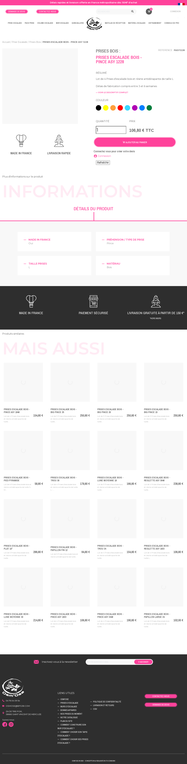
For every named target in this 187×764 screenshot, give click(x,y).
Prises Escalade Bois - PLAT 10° (17, 546)
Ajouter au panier (135, 141)
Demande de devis (16, 11)
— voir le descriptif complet (112, 92)
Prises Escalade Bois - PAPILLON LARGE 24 (157, 614)
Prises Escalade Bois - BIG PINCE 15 (157, 410)
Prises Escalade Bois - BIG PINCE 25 (64, 410)
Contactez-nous (47, 11)
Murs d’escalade (68, 705)
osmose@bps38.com (18, 705)
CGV (95, 708)
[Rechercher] (116, 11)
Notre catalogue (69, 716)
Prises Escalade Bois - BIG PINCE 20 (110, 410)
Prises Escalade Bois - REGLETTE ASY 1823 (157, 546)
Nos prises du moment (71, 713)
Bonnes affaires (68, 709)
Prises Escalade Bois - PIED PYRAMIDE (17, 478)
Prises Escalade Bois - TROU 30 (64, 478)
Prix (132, 120)
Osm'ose (64, 698)
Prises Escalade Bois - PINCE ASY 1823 (64, 614)
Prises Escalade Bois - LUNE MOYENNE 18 (110, 478)
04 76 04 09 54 (13, 699)
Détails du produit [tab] (93, 208)
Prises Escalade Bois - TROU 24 (110, 546)
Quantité (102, 120)
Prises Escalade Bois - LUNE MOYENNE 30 (17, 614)
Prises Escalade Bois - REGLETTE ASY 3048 (157, 478)
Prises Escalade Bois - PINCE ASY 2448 (110, 614)
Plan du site (66, 720)
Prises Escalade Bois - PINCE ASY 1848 (17, 410)
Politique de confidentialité (107, 700)
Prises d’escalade (69, 702)
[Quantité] (111, 129)
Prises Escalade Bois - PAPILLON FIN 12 (64, 548)
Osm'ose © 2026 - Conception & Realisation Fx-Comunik (93, 760)
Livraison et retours (103, 704)
